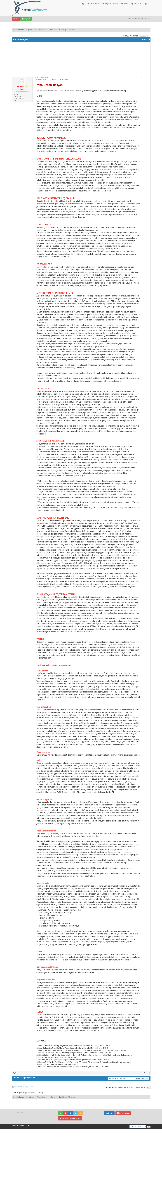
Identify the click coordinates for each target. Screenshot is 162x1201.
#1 (141, 78)
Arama (124, 4)
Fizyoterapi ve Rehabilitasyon (36, 30)
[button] (146, 3)
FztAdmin (64, 80)
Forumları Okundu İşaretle (70, 1118)
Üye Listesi (136, 4)
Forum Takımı (123, 1113)
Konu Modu (146, 39)
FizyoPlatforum (18, 30)
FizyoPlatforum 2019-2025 (19, 1125)
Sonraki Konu (30, 1078)
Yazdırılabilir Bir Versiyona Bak (23, 1087)
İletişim (109, 1113)
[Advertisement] (81, 58)
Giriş (15, 19)
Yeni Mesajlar (93, 4)
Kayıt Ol (26, 19)
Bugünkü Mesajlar (110, 4)
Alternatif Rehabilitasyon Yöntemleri (63, 30)
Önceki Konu (18, 1078)
